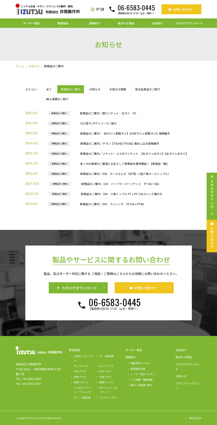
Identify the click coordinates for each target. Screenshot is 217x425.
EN (102, 9)
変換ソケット (79, 382)
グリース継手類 (80, 397)
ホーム (20, 66)
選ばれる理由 (126, 23)
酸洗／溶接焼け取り (139, 385)
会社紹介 (157, 23)
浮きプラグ (103, 371)
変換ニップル (105, 382)
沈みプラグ (78, 371)
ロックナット (105, 366)
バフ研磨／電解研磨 (139, 379)
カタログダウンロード (189, 23)
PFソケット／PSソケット (106, 390)
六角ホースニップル (81, 358)
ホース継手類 (105, 356)
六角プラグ (103, 377)
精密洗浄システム (138, 363)
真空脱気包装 (136, 368)
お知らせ (34, 66)
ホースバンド (79, 366)
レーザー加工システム (141, 374)
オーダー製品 (31, 23)
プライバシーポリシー (187, 385)
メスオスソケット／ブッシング (80, 390)
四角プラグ (78, 377)
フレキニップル (106, 397)
